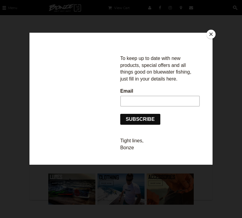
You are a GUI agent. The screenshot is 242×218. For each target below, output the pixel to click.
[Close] (211, 34)
